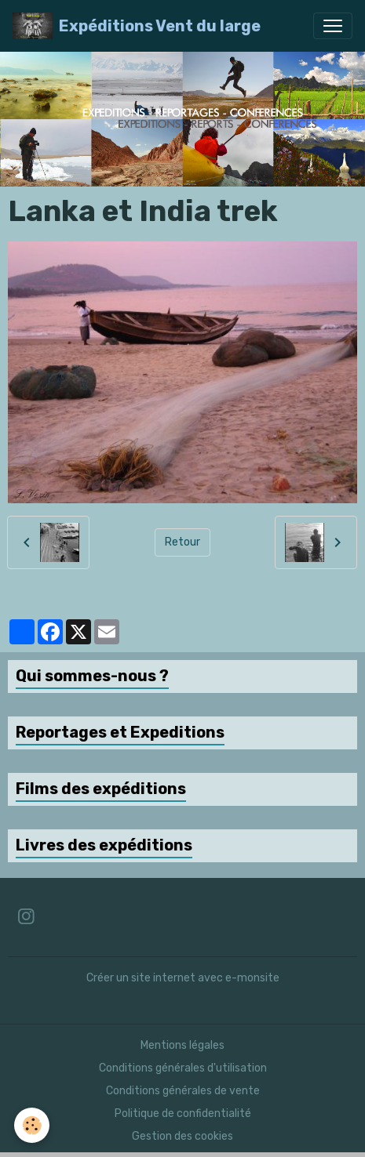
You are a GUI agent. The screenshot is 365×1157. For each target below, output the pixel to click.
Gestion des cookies (182, 1136)
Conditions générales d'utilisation (183, 1068)
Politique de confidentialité (183, 1113)
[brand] (137, 26)
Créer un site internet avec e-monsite (182, 978)
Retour (182, 542)
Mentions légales (182, 1045)
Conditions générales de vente (183, 1090)
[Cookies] (31, 1125)
